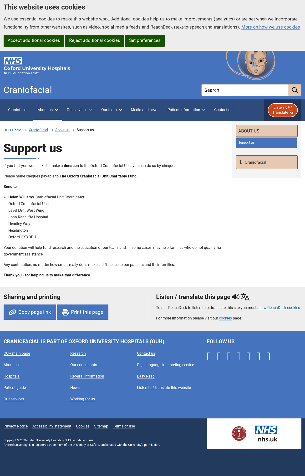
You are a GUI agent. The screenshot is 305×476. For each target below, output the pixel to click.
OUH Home (13, 130)
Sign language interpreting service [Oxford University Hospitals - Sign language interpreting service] (165, 365)
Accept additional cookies (34, 40)
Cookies (82, 426)
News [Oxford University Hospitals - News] (75, 387)
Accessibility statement (51, 426)
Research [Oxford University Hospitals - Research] (78, 353)
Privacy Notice (16, 426)
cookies (225, 318)
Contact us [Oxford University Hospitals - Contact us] (146, 353)
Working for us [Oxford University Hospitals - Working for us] (82, 399)
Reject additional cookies (94, 40)
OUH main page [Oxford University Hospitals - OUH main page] (17, 353)
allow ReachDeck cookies (278, 308)
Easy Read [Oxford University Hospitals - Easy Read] (146, 376)
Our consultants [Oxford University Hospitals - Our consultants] (83, 365)
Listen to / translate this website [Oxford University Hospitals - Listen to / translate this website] (164, 387)
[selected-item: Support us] (267, 142)
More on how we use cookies (270, 27)
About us (62, 130)
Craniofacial (38, 130)
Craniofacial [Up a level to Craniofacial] (255, 162)
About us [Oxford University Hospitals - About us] (11, 365)
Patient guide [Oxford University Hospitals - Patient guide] (15, 387)
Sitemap (101, 426)
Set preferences (145, 40)
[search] (294, 90)
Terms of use (124, 426)
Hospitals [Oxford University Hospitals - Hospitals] (12, 376)
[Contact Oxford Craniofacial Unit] (223, 110)
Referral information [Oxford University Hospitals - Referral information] (87, 376)
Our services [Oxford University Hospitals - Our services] (14, 399)
